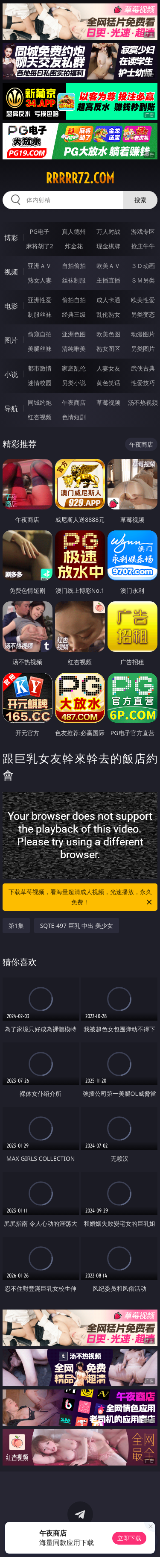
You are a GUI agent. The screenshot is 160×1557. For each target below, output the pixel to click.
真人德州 (74, 231)
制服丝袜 (40, 314)
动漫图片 (143, 334)
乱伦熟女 (108, 314)
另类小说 (74, 383)
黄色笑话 (108, 383)
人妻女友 (108, 368)
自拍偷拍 (74, 266)
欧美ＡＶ (108, 266)
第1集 (16, 925)
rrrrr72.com (80, 178)
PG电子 (39, 231)
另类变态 (143, 314)
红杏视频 (40, 417)
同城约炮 (40, 402)
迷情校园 (40, 383)
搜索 (140, 200)
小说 (11, 374)
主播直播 (108, 280)
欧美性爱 (143, 300)
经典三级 (74, 314)
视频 (11, 272)
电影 (11, 306)
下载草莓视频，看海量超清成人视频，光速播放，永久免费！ (81, 897)
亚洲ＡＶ (40, 266)
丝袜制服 (74, 280)
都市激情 (40, 368)
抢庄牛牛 (143, 246)
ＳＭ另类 (143, 280)
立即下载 (129, 1538)
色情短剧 (74, 417)
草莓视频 (108, 402)
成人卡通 (108, 300)
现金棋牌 (108, 246)
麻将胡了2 (39, 246)
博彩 (11, 237)
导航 (11, 408)
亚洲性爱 (40, 300)
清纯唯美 (74, 348)
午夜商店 (74, 402)
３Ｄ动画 (143, 266)
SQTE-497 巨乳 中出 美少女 (76, 925)
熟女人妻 (40, 280)
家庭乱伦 (74, 368)
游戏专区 (143, 231)
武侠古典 (143, 368)
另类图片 (143, 348)
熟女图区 (108, 348)
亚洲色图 (74, 334)
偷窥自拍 (40, 334)
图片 (11, 340)
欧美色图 (108, 334)
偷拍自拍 (74, 300)
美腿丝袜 (40, 348)
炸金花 (74, 246)
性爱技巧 (143, 383)
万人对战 (108, 231)
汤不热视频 (143, 402)
